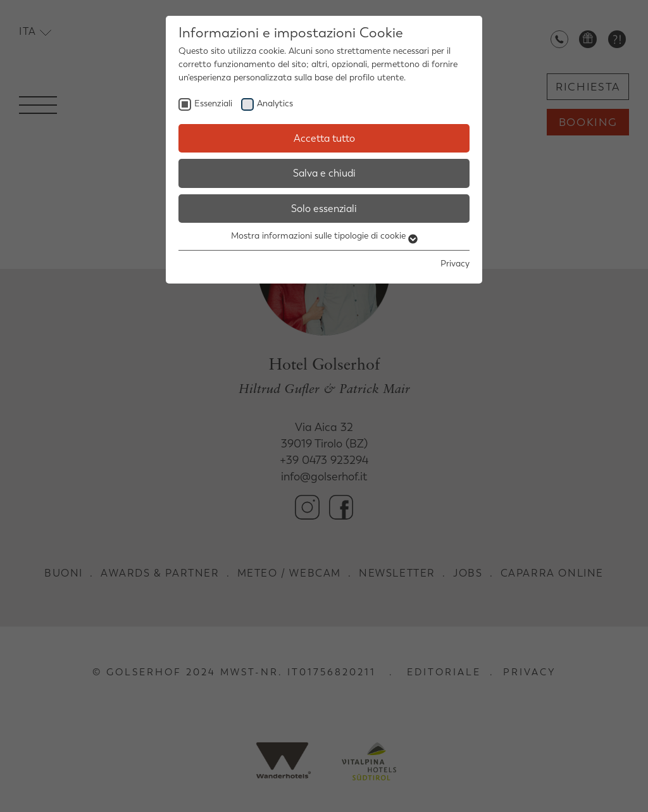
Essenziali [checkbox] (213, 103)
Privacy (455, 263)
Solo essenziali (324, 209)
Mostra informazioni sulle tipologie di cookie (324, 235)
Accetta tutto (324, 138)
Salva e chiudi (324, 173)
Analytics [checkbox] (275, 103)
